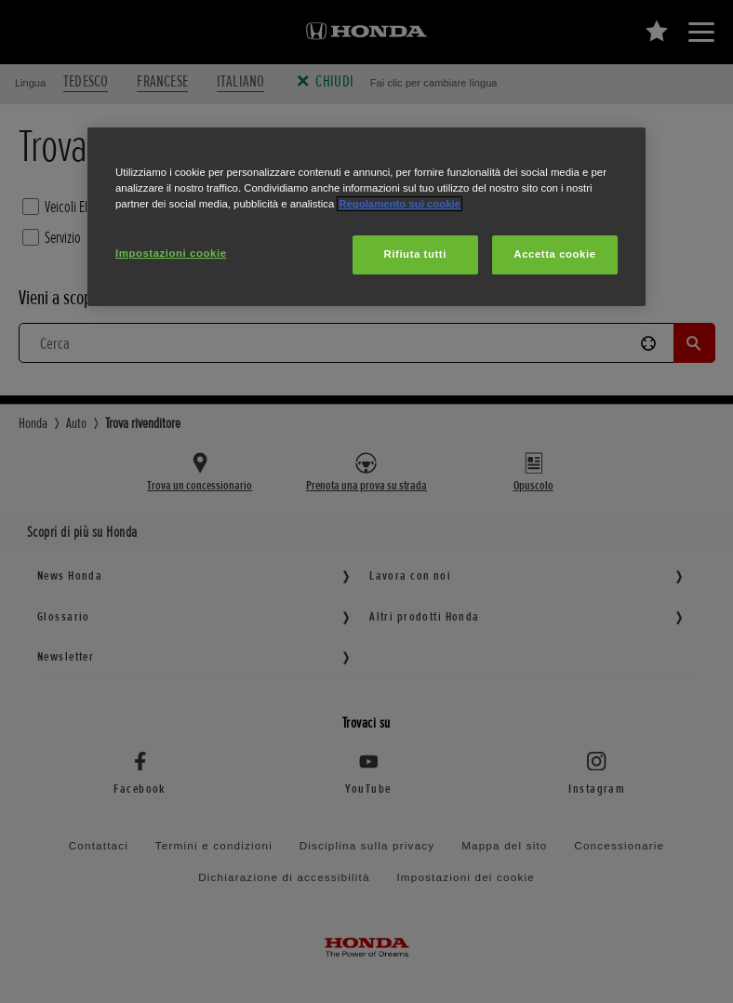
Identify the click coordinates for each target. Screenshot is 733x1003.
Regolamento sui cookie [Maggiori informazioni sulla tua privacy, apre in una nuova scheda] (399, 203)
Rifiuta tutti (415, 254)
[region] (366, 216)
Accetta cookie (554, 254)
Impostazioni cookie (171, 253)
